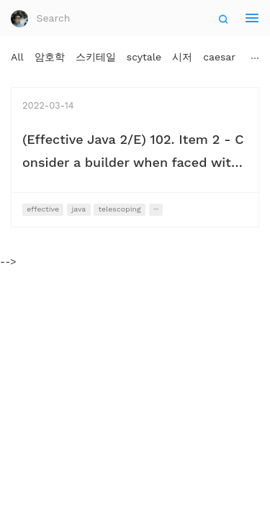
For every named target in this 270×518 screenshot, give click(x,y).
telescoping (120, 209)
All (17, 57)
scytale (144, 57)
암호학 (50, 57)
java (78, 209)
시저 (182, 57)
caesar (219, 57)
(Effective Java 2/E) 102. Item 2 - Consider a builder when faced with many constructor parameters (133, 162)
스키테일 (96, 57)
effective (43, 209)
